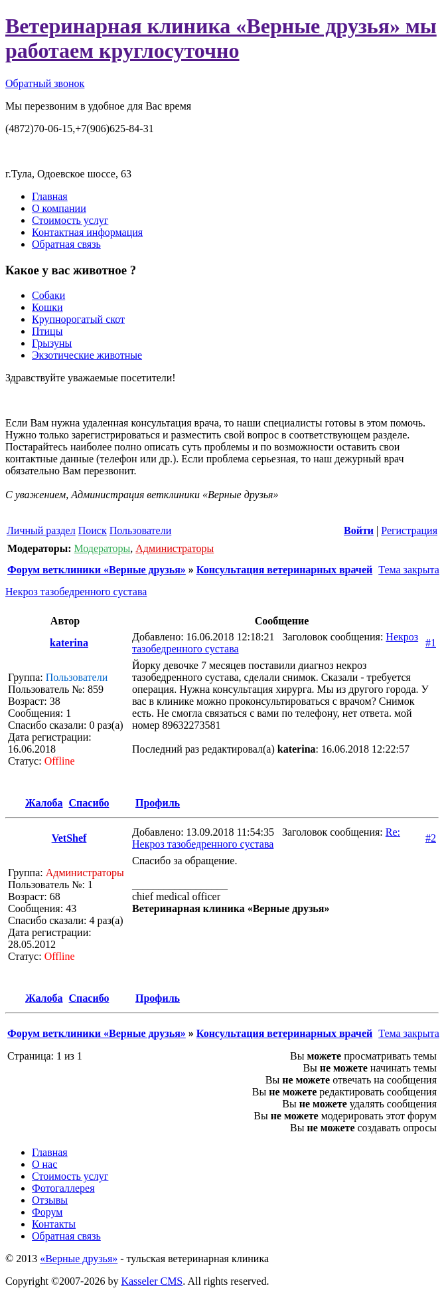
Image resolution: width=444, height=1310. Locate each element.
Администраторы (174, 548)
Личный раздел (41, 530)
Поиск (92, 530)
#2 (430, 838)
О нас (44, 1164)
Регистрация (409, 530)
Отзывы (50, 1200)
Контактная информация (87, 232)
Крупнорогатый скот (78, 319)
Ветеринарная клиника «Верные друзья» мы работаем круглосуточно (221, 38)
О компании (59, 208)
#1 (430, 642)
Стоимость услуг (70, 220)
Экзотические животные (87, 355)
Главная (50, 196)
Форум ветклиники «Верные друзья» (96, 569)
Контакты (54, 1224)
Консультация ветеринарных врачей (284, 569)
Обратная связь (66, 244)
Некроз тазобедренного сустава (76, 591)
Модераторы (102, 548)
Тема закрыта (407, 569)
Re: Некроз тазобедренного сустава (266, 838)
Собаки (48, 295)
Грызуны (52, 343)
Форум (47, 1212)
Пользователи (141, 530)
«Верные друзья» (78, 1258)
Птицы (47, 331)
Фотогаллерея (63, 1188)
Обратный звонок (44, 83)
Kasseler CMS (152, 1281)
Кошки (47, 307)
